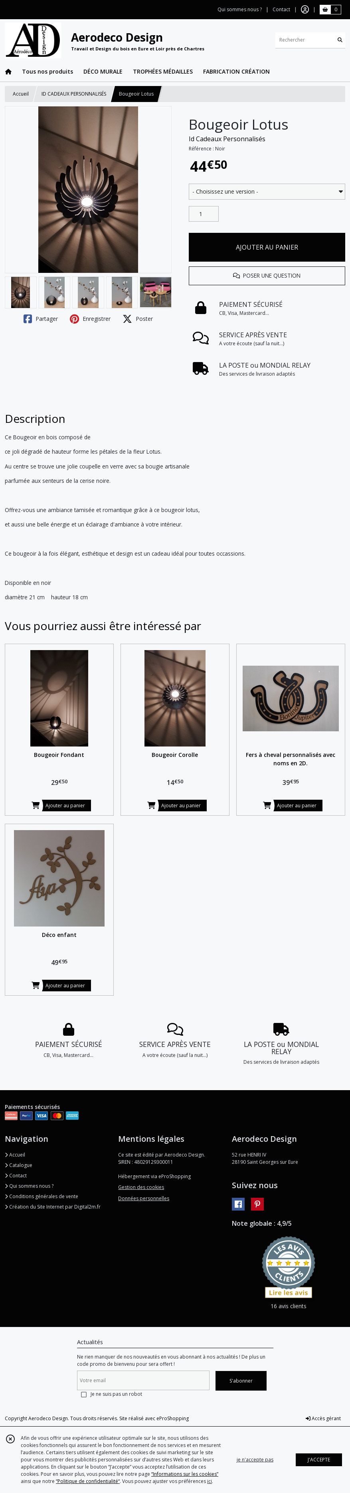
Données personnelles (143, 1198)
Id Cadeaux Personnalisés (227, 138)
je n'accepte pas (255, 1459)
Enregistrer (90, 319)
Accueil (21, 93)
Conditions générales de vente (41, 1196)
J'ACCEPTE (319, 1459)
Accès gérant (323, 1418)
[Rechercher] (340, 40)
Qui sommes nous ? (29, 1186)
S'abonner (241, 1380)
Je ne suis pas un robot (116, 1394)
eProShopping (172, 1418)
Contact (281, 9)
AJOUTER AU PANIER (267, 247)
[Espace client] (305, 10)
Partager (41, 319)
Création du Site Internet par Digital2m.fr (53, 1206)
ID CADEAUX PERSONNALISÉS (74, 93)
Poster (138, 319)
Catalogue (18, 1165)
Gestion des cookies (141, 1187)
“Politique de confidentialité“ (88, 1481)
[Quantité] (204, 214)
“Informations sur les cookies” (184, 1474)
